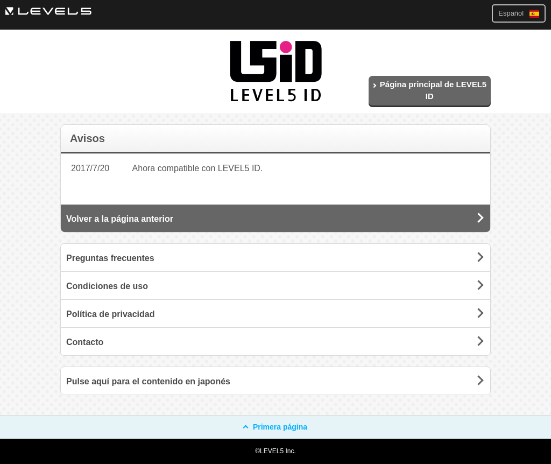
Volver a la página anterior (119, 218)
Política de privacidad (110, 314)
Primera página (275, 427)
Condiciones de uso (107, 286)
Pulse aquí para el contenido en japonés (148, 381)
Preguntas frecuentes (110, 258)
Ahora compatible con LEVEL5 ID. (197, 168)
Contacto (84, 342)
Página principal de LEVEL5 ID (429, 90)
